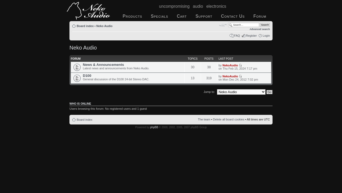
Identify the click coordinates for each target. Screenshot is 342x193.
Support (204, 16)
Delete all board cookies (228, 119)
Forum (259, 16)
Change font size (223, 24)
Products (132, 16)
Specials (159, 16)
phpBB (154, 127)
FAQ (237, 35)
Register (251, 35)
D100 (87, 76)
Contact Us (233, 16)
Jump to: (209, 91)
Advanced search (260, 29)
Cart (182, 16)
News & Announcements (103, 65)
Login (266, 35)
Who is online (80, 103)
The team (204, 119)
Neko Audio (104, 26)
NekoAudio (230, 65)
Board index (85, 26)
